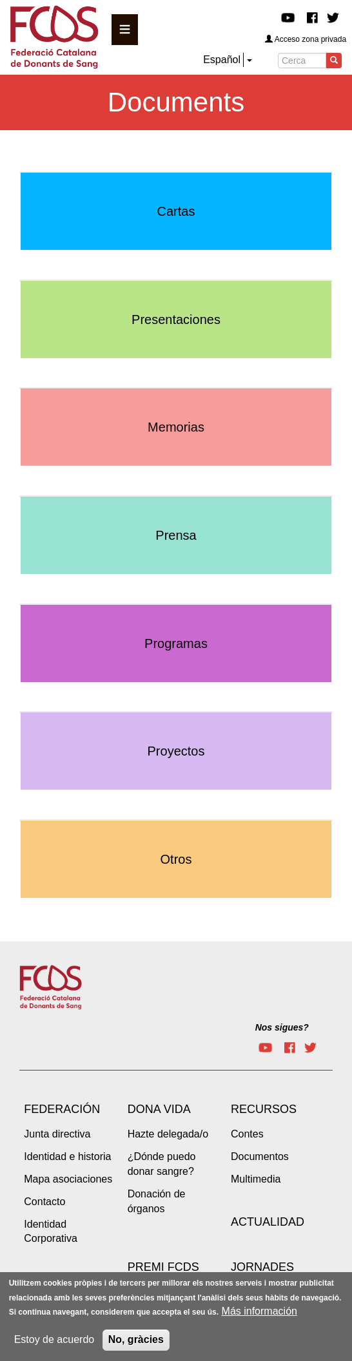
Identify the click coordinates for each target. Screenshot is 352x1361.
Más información (259, 1317)
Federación (62, 1109)
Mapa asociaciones (68, 1179)
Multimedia (255, 1179)
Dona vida (159, 1109)
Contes (247, 1133)
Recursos (264, 1109)
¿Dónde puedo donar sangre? (162, 1164)
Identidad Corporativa (50, 1231)
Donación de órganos (157, 1201)
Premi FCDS (163, 1267)
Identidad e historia (67, 1156)
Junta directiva (57, 1133)
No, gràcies (136, 1345)
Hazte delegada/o (168, 1133)
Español (221, 59)
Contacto (44, 1201)
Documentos (260, 1156)
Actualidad (267, 1221)
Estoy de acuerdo (54, 1345)
